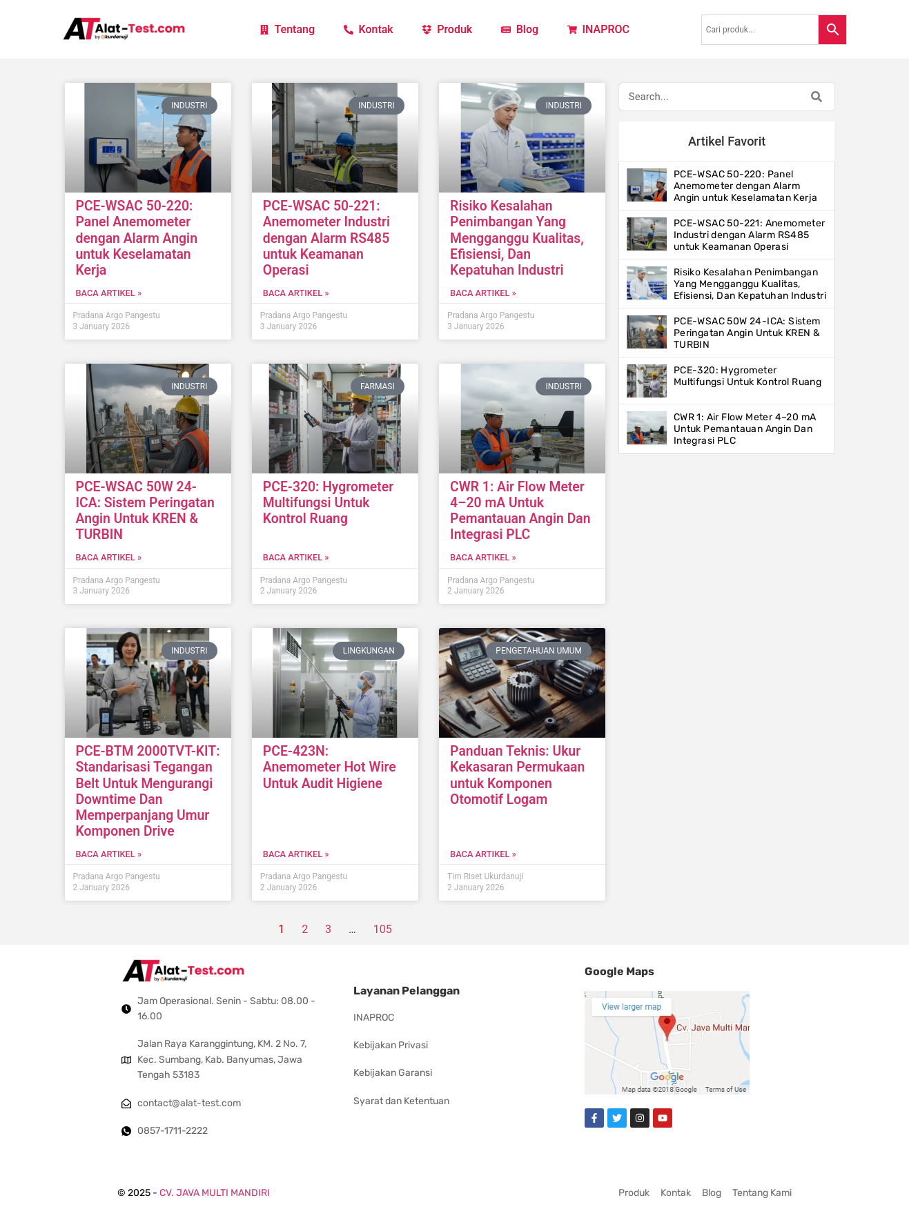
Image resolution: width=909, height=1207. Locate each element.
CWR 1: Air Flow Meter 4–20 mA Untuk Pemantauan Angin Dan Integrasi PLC (520, 511)
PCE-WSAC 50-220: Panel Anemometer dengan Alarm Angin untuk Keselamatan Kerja (136, 238)
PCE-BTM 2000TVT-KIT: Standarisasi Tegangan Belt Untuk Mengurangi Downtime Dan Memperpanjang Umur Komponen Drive (148, 791)
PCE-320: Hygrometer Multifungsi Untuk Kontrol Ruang (328, 503)
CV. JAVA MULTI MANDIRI (214, 1193)
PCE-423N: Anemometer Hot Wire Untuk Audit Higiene (329, 767)
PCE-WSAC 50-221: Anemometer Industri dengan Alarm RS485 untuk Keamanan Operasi (326, 238)
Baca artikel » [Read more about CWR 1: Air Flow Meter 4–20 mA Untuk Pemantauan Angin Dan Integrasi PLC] (483, 557)
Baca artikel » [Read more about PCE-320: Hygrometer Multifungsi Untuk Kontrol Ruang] (296, 557)
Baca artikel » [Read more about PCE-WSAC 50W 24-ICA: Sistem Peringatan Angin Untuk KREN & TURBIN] (109, 557)
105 (382, 929)
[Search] (816, 96)
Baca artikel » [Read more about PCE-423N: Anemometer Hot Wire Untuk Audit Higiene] (296, 854)
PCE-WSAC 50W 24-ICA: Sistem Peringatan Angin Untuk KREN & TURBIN (145, 511)
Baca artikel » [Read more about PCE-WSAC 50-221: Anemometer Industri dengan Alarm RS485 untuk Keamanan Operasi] (296, 293)
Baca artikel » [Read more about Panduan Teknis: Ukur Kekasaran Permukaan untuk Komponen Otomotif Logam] (483, 854)
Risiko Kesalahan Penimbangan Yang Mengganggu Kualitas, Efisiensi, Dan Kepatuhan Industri (517, 238)
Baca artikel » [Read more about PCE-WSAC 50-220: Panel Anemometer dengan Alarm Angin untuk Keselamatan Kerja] (109, 293)
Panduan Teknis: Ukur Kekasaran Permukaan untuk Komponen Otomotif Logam (517, 775)
